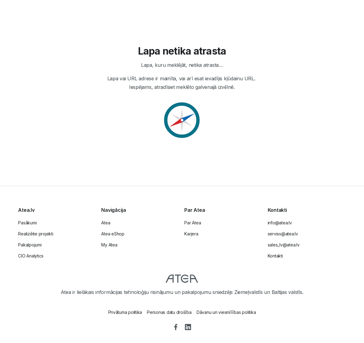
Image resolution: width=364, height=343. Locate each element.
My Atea (109, 244)
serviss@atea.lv (283, 233)
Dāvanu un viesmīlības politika (226, 312)
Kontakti (275, 255)
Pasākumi (27, 222)
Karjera (191, 233)
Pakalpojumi (29, 244)
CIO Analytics (31, 255)
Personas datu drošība (169, 312)
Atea (105, 222)
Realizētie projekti (35, 233)
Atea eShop (113, 233)
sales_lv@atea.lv (284, 244)
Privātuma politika (125, 312)
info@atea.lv (280, 222)
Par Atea (192, 222)
